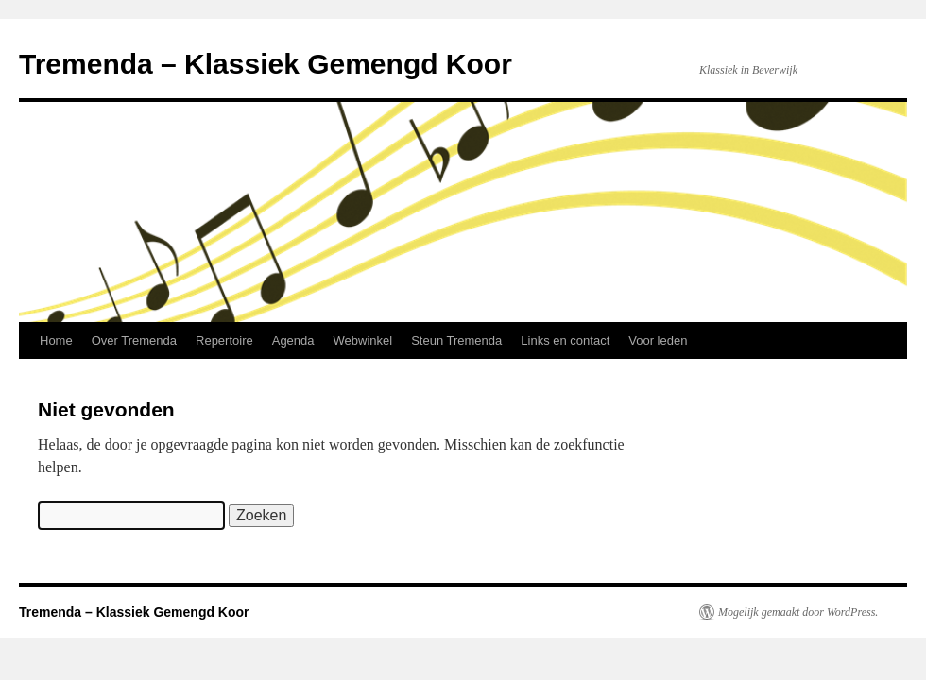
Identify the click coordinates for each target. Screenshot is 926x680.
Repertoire (224, 340)
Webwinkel (363, 340)
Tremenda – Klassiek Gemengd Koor (265, 63)
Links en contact (565, 340)
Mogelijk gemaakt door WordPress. (798, 612)
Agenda (293, 340)
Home (56, 340)
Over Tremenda (134, 340)
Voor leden (657, 340)
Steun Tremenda (456, 340)
